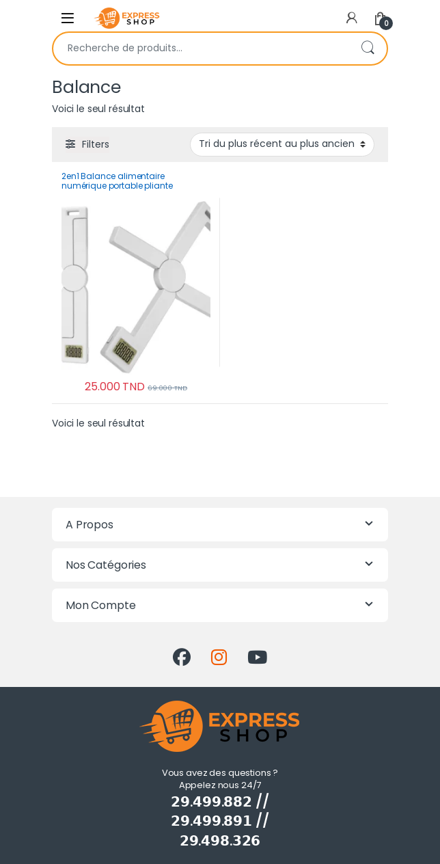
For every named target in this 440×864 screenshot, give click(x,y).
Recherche (367, 48)
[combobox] (200, 48)
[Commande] (282, 144)
